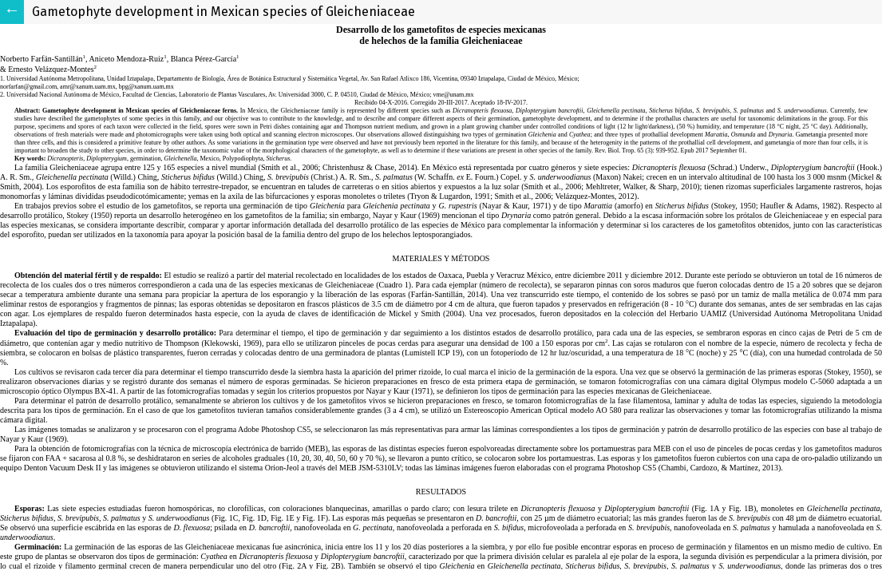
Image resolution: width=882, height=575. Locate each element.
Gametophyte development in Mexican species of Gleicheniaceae (223, 11)
